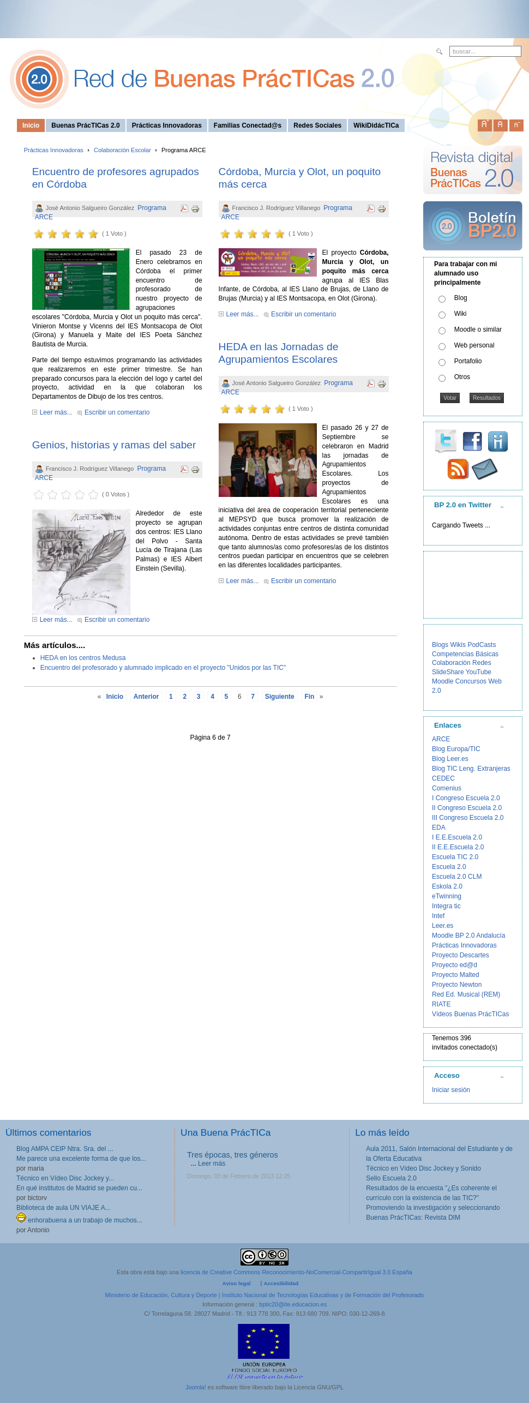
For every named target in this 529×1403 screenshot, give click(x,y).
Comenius (446, 788)
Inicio (114, 696)
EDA (439, 827)
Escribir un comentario (117, 412)
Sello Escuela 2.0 (391, 1178)
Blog (460, 298)
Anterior (146, 696)
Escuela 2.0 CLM (457, 876)
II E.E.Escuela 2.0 (458, 847)
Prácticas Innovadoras (53, 150)
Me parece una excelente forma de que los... (81, 1158)
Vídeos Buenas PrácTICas (470, 1014)
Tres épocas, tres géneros (232, 1154)
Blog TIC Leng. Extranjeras (471, 768)
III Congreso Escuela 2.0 (467, 818)
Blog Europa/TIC (456, 749)
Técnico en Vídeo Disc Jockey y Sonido (423, 1168)
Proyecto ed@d (454, 965)
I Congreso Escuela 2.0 (466, 798)
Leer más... (56, 412)
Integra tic (446, 906)
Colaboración (451, 663)
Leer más (211, 1163)
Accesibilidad (280, 1283)
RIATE (441, 1004)
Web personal (474, 345)
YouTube (478, 672)
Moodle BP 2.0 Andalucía (469, 935)
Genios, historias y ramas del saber (114, 445)
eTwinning (446, 896)
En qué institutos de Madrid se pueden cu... (79, 1188)
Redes (481, 663)
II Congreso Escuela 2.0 (467, 808)
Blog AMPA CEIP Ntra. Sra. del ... (64, 1149)
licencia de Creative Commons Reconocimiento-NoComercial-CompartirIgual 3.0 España (296, 1272)
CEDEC (443, 778)
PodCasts (481, 645)
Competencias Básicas (465, 654)
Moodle (442, 681)
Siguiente (279, 696)
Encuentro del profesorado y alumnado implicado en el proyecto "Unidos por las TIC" (163, 667)
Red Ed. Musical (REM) (466, 994)
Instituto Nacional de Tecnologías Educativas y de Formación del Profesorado (323, 1295)
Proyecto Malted (455, 975)
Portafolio (468, 361)
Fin (309, 696)
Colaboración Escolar (122, 150)
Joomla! (195, 1387)
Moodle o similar (478, 329)
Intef (438, 916)
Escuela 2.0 (449, 867)
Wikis (458, 645)
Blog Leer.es (450, 759)
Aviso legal (237, 1283)
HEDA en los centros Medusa (83, 658)
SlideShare (448, 672)
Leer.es (442, 926)
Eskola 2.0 (447, 886)
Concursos (470, 681)
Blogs (440, 645)
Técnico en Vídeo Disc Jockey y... (65, 1178)
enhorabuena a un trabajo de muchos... (79, 1220)
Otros (462, 377)
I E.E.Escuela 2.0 (457, 837)
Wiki (460, 313)
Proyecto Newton (457, 984)
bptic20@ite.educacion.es (293, 1304)
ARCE (441, 739)
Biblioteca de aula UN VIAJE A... (63, 1208)
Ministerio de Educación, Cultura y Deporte (161, 1295)
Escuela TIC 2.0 (455, 857)
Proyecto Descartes (460, 955)
